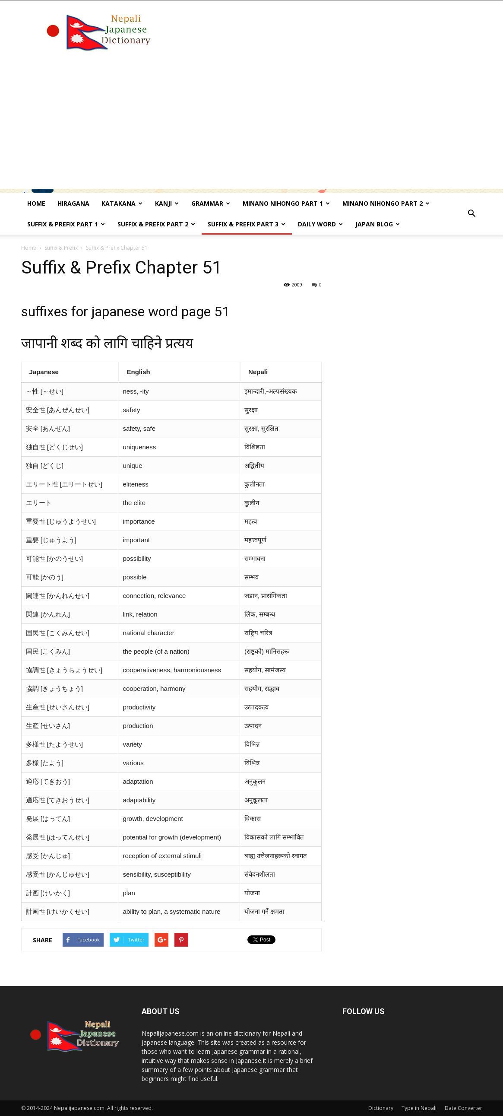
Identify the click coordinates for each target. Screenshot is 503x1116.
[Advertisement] (251, 128)
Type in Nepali (419, 1108)
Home (36, 203)
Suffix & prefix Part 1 (66, 224)
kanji (167, 203)
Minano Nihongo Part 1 (286, 203)
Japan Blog (377, 224)
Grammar (210, 203)
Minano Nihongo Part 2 (386, 203)
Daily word (320, 224)
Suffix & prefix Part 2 (156, 224)
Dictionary (380, 1108)
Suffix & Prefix (61, 247)
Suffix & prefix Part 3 (246, 224)
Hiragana (73, 203)
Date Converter (463, 1108)
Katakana (121, 203)
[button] (472, 213)
